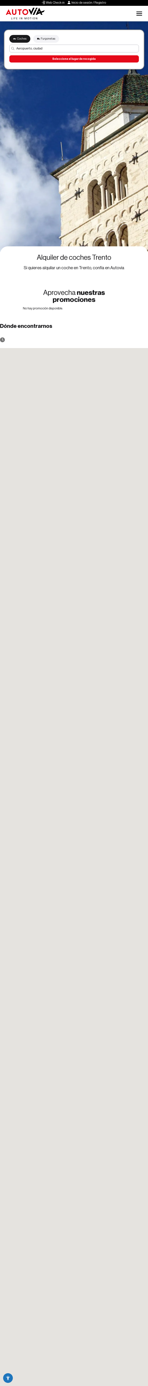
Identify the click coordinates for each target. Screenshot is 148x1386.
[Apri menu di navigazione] (139, 13)
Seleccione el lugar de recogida (74, 59)
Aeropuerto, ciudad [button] (29, 48)
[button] (8, 1378)
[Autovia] (25, 13)
